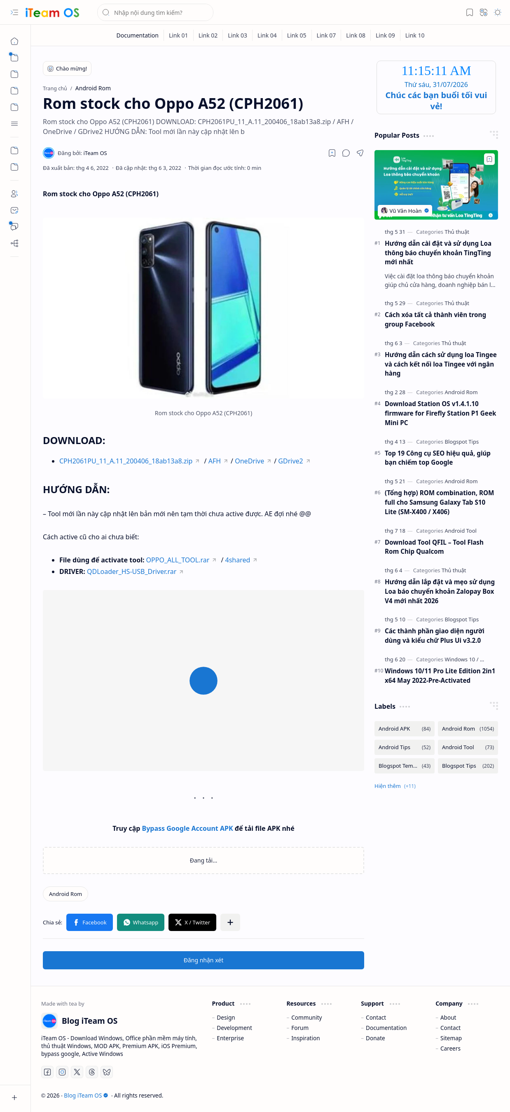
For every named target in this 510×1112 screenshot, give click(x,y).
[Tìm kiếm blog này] (155, 12)
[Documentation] (137, 35)
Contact (376, 1017)
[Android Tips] (404, 747)
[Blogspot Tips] (461, 441)
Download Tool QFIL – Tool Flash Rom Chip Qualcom (434, 547)
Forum (300, 1028)
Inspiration (305, 1038)
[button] (14, 12)
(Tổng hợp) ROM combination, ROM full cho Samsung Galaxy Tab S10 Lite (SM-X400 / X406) (439, 502)
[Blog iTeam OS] (52, 12)
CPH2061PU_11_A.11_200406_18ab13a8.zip (125, 460)
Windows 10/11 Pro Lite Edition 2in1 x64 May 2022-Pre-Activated (440, 675)
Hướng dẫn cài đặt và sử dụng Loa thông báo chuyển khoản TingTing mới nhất (438, 252)
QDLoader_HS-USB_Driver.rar (131, 571)
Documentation (386, 1028)
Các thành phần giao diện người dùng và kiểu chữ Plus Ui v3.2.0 (434, 635)
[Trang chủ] (14, 41)
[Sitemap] (14, 243)
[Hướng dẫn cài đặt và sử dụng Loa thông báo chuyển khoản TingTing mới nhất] (436, 185)
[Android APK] (404, 728)
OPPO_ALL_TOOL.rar (178, 559)
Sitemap (451, 1038)
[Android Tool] (460, 530)
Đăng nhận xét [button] (204, 960)
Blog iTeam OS (86, 1095)
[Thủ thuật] (456, 231)
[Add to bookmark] (489, 159)
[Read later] (332, 153)
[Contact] (14, 210)
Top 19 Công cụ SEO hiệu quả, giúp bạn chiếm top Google (438, 458)
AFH (214, 460)
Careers (450, 1048)
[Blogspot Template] (404, 765)
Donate (375, 1038)
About (448, 1017)
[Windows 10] (461, 659)
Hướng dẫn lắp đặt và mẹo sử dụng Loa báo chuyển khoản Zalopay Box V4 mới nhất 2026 (440, 591)
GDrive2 (290, 460)
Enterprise (230, 1038)
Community (306, 1017)
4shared (237, 559)
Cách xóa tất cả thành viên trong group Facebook (435, 319)
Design (226, 1017)
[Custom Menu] (14, 150)
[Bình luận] (14, 227)
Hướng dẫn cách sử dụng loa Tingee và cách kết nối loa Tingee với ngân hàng (441, 364)
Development (234, 1028)
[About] (14, 194)
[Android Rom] (65, 893)
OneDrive (249, 460)
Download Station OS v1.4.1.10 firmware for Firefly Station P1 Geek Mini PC (440, 413)
